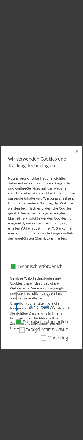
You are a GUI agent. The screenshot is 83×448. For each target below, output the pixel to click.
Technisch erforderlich (40, 266)
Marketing (58, 338)
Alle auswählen (42, 307)
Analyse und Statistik (47, 330)
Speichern (41, 296)
